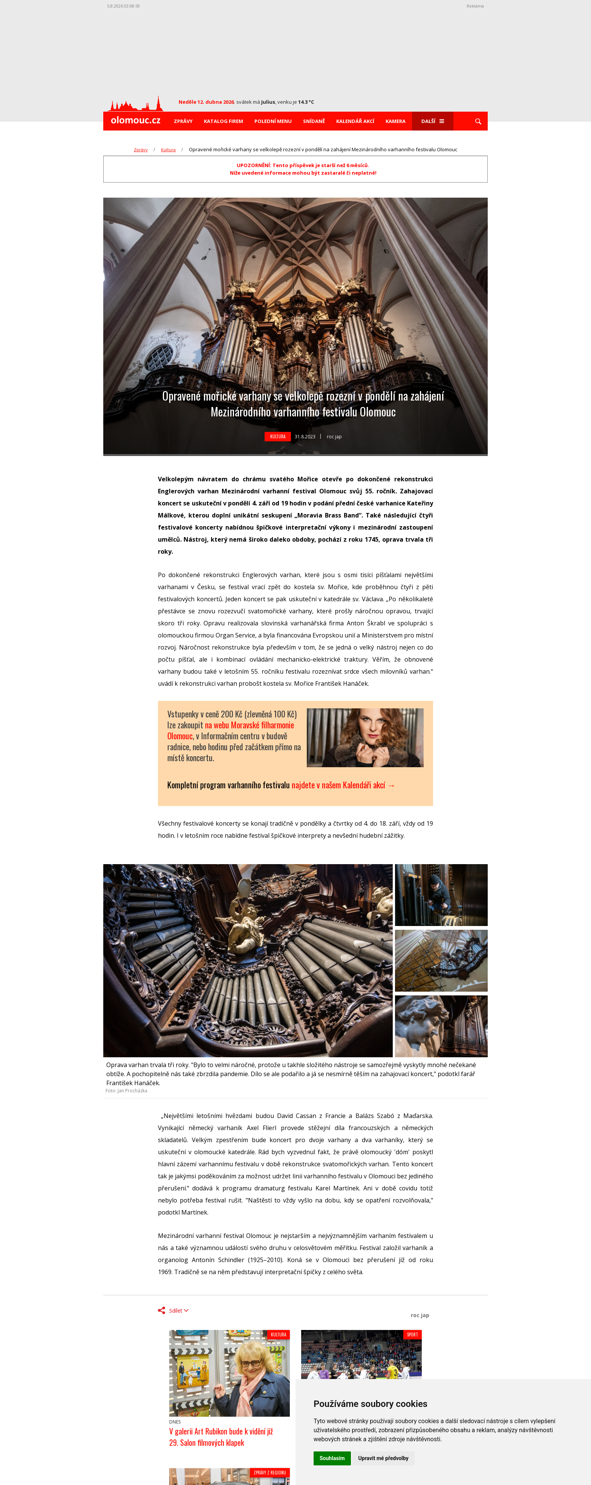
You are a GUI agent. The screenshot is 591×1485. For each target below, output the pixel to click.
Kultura (168, 149)
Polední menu (273, 121)
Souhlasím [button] (332, 1458)
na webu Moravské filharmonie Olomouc (230, 730)
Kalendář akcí (355, 121)
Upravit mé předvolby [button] (383, 1458)
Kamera (396, 121)
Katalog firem (223, 121)
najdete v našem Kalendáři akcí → (344, 784)
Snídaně (314, 121)
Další (432, 121)
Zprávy (183, 121)
